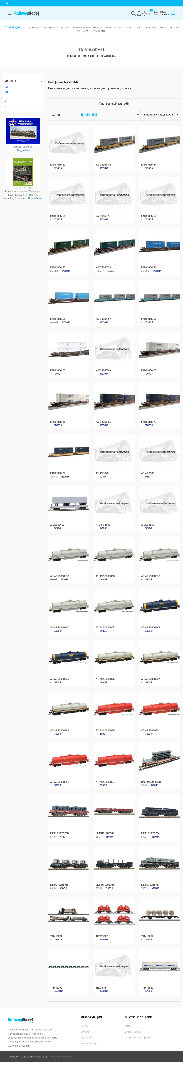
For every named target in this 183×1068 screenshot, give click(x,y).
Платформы (108, 56)
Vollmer (82, 31)
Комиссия (99, 31)
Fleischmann (81, 27)
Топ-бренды (12, 27)
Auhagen (34, 27)
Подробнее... (24, 150)
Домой (71, 56)
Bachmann (50, 27)
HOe (6, 92)
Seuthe (174, 27)
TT (6, 96)
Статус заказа (133, 1029)
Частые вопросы (90, 1041)
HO (6, 87)
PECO (130, 27)
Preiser (151, 27)
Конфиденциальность (63, 1054)
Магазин (88, 56)
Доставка (86, 1035)
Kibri (108, 27)
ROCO (163, 27)
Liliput (118, 27)
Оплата (85, 1029)
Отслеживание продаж (138, 1035)
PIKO (140, 27)
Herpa (97, 27)
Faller (65, 27)
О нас (84, 1024)
